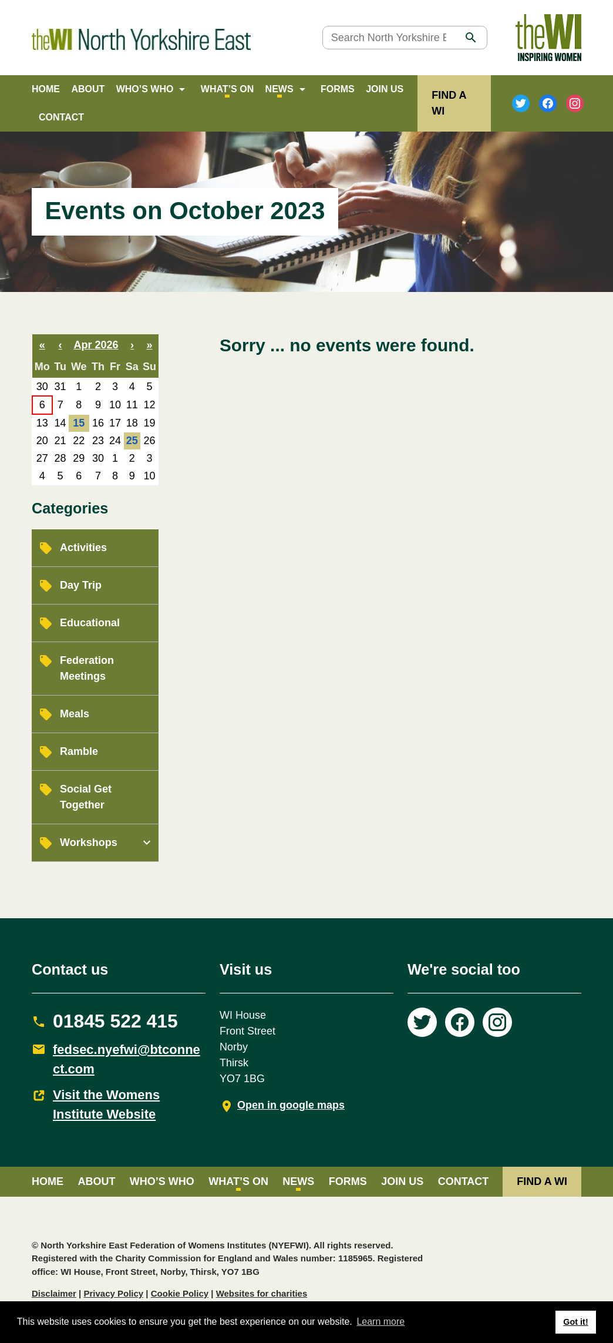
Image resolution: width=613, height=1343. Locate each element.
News (279, 89)
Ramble (79, 751)
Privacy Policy (113, 1293)
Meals (74, 714)
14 (60, 423)
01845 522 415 (115, 1021)
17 (115, 423)
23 (98, 440)
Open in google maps (291, 1105)
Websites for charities (262, 1293)
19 (149, 423)
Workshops (88, 842)
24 (115, 440)
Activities (83, 547)
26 (149, 440)
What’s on (227, 89)
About (88, 89)
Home (46, 89)
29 (79, 458)
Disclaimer (54, 1293)
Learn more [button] (380, 1322)
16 (98, 423)
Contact (61, 117)
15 (79, 423)
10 (115, 405)
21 (60, 440)
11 (132, 405)
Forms (338, 89)
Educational (90, 623)
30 (42, 386)
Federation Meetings (87, 668)
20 (42, 440)
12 (149, 405)
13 (42, 423)
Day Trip (81, 585)
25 (132, 440)
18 (132, 423)
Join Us (384, 89)
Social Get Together (86, 797)
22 (79, 440)
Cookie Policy (179, 1293)
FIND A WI (542, 1181)
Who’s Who (145, 89)
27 (42, 458)
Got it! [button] (575, 1322)
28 (60, 458)
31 (60, 386)
